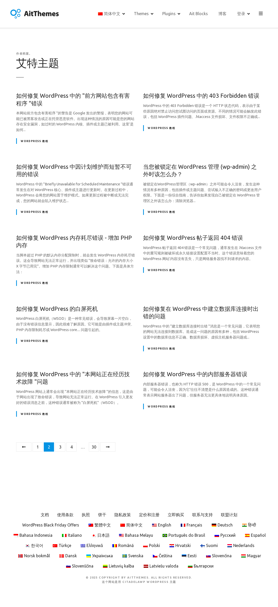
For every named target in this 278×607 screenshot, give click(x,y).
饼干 (102, 514)
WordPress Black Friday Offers (50, 525)
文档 (45, 514)
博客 (223, 13)
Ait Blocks (198, 13)
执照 (86, 514)
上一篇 (23, 447)
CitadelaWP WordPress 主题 (149, 581)
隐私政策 (122, 514)
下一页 (107, 447)
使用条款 (65, 514)
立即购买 (176, 514)
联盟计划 (229, 514)
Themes (141, 13)
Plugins (169, 13)
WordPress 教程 (34, 141)
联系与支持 (202, 514)
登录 (241, 13)
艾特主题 (37, 63)
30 (94, 447)
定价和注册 (149, 514)
